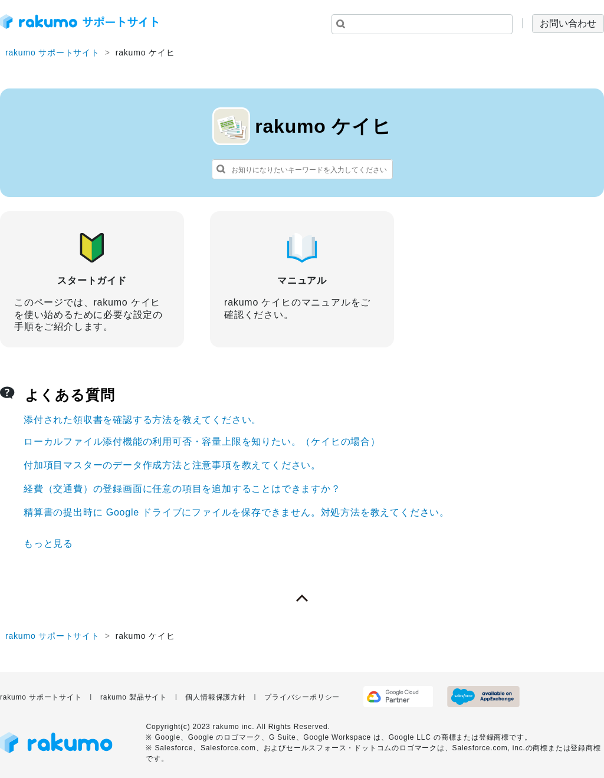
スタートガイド (92, 279)
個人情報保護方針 (215, 697)
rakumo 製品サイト (133, 697)
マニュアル (302, 273)
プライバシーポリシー (302, 697)
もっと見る (48, 544)
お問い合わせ (568, 23)
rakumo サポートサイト (52, 52)
